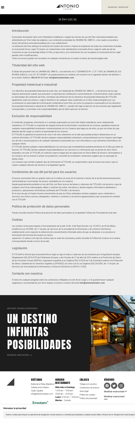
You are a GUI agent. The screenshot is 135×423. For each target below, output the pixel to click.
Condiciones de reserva (89, 388)
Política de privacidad (89, 398)
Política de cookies (88, 395)
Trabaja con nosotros (89, 384)
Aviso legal (84, 391)
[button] (2, 7)
